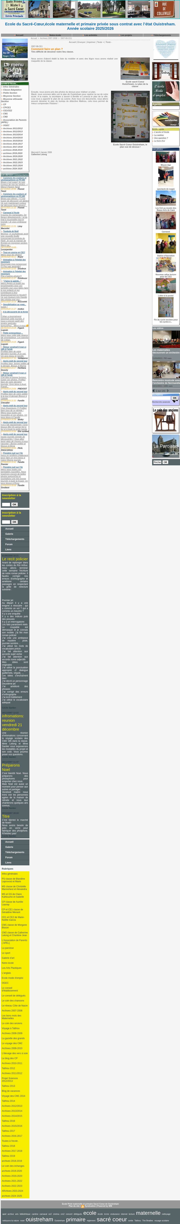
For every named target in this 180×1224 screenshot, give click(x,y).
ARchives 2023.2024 (12, 1191)
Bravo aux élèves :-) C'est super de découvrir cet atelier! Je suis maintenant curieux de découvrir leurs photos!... (15, 202)
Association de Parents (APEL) (14, 121)
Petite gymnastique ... (13, 333)
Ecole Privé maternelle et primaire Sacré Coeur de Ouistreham (90, 1204)
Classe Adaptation (11, 90)
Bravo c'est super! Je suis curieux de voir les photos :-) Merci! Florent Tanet (14, 184)
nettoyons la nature (10, 1221)
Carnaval (166, 232)
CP (3, 104)
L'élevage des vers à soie (15, 1053)
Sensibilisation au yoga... (14, 305)
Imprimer (91, 42)
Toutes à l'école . (10, 1141)
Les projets (125, 35)
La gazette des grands (13, 1038)
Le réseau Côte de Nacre (15, 1005)
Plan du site (74, 1206)
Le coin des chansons (13, 1000)
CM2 (4, 117)
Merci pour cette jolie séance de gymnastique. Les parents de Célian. (14, 337)
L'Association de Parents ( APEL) (14, 941)
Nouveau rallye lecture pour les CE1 (166, 276)
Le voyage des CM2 (12, 1043)
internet (124, 1214)
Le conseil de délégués (14, 995)
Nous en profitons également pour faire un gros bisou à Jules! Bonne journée (14, 457)
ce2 (50, 1214)
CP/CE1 (6, 107)
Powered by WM (104, 1206)
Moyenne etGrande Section (11, 100)
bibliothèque (25, 1214)
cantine (35, 1214)
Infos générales (10, 873)
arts (16, 1214)
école (100, 1214)
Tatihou (137, 1221)
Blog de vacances (11, 1091)
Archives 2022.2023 (12, 162)
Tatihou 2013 (8, 1086)
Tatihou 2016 (8, 1121)
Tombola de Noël (10, 231)
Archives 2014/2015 (12, 137)
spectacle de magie (166, 189)
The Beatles (147, 1220)
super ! (4, 307)
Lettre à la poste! (165, 296)
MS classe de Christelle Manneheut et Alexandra (14, 888)
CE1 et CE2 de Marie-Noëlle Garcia (13, 918)
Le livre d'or (158, 141)
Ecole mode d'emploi (12, 978)
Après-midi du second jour (15, 361)
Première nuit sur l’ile (13, 453)
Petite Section (9, 93)
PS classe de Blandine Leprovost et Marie (13, 880)
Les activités (89, 35)
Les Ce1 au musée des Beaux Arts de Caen (166, 209)
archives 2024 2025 (11, 168)
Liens (7, 549)
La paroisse (8, 948)
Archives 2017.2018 (12, 147)
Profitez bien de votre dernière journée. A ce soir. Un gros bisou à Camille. (13, 353)
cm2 (62, 1214)
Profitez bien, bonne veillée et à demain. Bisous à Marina (15, 364)
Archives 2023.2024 (12, 165)
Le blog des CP (10, 1058)
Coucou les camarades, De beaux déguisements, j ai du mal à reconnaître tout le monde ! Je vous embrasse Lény (14, 219)
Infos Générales (10, 87)
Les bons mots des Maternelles (11, 1017)
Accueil (18, 35)
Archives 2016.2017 (12, 144)
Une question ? (160, 138)
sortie (130, 1221)
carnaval (43, 1214)
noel (22, 1220)
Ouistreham (59, 1221)
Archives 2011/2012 (12, 128)
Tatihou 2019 (8, 1156)
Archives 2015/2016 (12, 141)
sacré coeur (112, 1219)
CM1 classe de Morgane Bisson (14, 926)
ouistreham (39, 1219)
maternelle (148, 1213)
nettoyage (166, 1214)
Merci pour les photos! (11, 255)
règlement (91, 1221)
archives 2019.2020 (11, 153)
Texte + (100, 42)
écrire (106, 1214)
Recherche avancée (161, 402)
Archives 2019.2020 (12, 156)
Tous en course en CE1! (14, 252)
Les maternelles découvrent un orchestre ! (166, 353)
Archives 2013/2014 (12, 134)
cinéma (56, 1214)
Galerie (7, 534)
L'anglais (6, 973)
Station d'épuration (166, 256)
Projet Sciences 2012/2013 (10, 1079)
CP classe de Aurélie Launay (12, 903)
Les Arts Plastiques (12, 968)
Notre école (54, 35)
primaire (76, 1219)
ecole (89, 1213)
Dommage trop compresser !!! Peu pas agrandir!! (14, 265)
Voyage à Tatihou (11, 1028)
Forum (7, 544)
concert (69, 1214)
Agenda (157, 104)
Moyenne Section (11, 96)
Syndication (90, 1206)
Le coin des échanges (13, 1166)
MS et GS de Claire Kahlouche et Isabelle (13, 895)
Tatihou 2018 (8, 1146)
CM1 (4, 113)
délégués (78, 1214)
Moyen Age (166, 165)
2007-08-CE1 (66, 38)
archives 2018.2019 (11, 150)
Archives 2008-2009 (12, 1033)
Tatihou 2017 (8, 1131)
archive (11, 1214)
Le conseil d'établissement (10, 989)
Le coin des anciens (12, 1023)
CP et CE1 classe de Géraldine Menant (12, 911)
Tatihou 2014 (8, 1101)
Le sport (6, 953)
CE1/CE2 (6, 110)
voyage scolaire (161, 1220)
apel (4, 1214)
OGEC (5, 125)
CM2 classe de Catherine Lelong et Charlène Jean (15, 934)
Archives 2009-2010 (12, 1048)
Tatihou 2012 (8, 1068)
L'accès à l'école (160, 132)
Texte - (109, 42)
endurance (115, 1214)
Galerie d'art (8, 958)
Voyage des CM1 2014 (13, 1096)
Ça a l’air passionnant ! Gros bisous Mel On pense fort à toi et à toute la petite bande (14, 426)
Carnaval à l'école (11, 213)
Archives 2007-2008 (12, 1010)
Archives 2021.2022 (12, 159)
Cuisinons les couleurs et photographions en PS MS (14, 179)
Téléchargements (161, 35)
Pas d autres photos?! (11, 276)
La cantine (158, 135)
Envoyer (81, 42)
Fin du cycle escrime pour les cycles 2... (166, 321)
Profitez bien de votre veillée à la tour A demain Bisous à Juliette (14, 396)
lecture (132, 1214)
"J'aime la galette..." (12, 281)
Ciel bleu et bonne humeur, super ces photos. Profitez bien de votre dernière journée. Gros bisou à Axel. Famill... (14, 382)
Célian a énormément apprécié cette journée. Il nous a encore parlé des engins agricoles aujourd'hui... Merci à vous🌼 (14, 321)
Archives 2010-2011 (12, 1063)
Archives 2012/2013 (12, 131)
